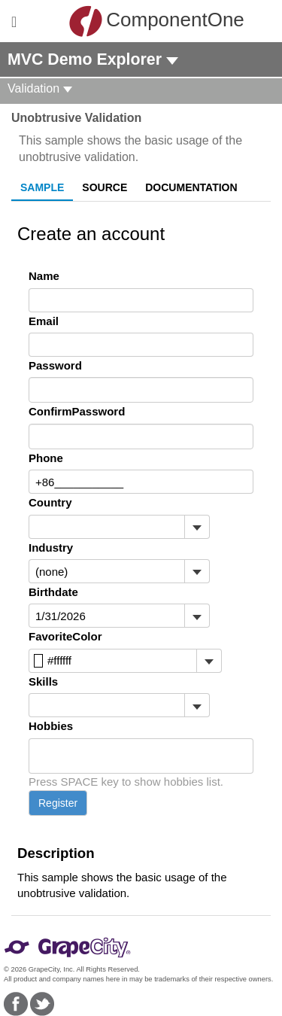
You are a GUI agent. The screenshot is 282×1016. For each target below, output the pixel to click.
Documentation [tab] (191, 187)
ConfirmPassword (77, 411)
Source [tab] (104, 187)
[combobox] (106, 527)
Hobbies (51, 725)
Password (55, 365)
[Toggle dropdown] (196, 527)
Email (44, 321)
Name (44, 275)
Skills (43, 681)
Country (50, 502)
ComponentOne (144, 21)
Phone (46, 458)
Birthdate (53, 592)
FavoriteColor (65, 636)
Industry (51, 547)
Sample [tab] (42, 187)
